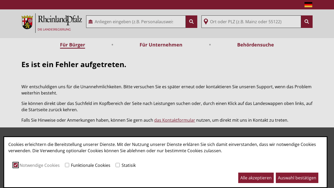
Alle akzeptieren (256, 178)
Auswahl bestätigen (297, 178)
